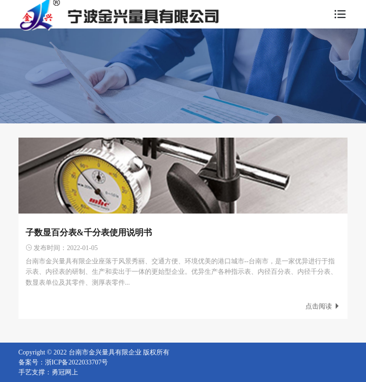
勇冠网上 (65, 372)
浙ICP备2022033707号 (76, 362)
